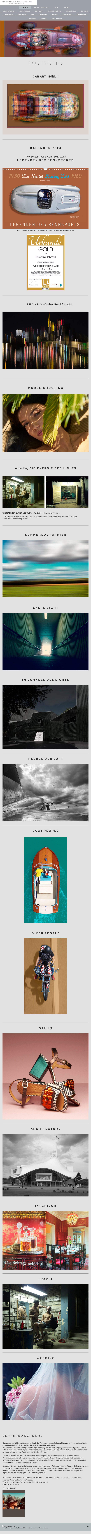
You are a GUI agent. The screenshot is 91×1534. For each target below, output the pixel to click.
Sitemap (13, 1526)
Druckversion (6, 1526)
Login (88, 1526)
